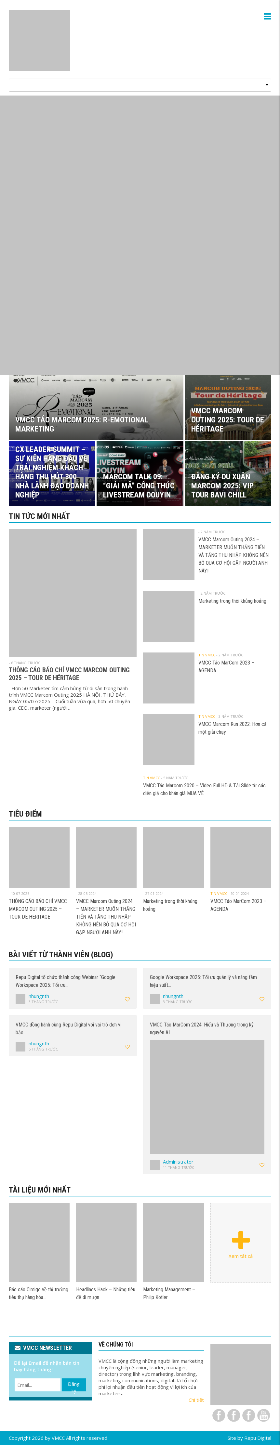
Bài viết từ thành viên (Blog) (61, 954)
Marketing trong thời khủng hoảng (232, 601)
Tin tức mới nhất (39, 516)
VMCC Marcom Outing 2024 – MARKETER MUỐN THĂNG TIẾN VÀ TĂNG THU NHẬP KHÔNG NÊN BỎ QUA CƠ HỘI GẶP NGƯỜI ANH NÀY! (233, 555)
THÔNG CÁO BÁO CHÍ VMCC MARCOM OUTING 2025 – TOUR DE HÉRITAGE (69, 674)
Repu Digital (257, 1438)
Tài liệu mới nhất (40, 1189)
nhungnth (39, 996)
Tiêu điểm (25, 814)
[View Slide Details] (140, 235)
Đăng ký (74, 1386)
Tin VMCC (206, 654)
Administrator (178, 1161)
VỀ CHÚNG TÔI (116, 1344)
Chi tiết (196, 1400)
